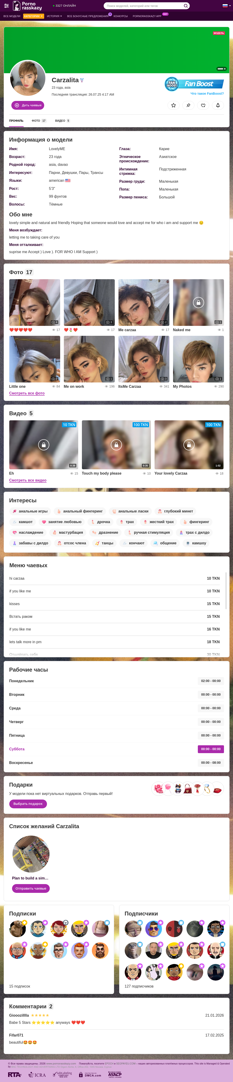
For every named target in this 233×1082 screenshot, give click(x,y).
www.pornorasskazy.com (61, 1063)
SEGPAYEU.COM (126, 1063)
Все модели (11, 16)
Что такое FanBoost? (207, 93)
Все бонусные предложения (89, 16)
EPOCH (109, 1063)
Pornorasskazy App (148, 16)
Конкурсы (121, 16)
